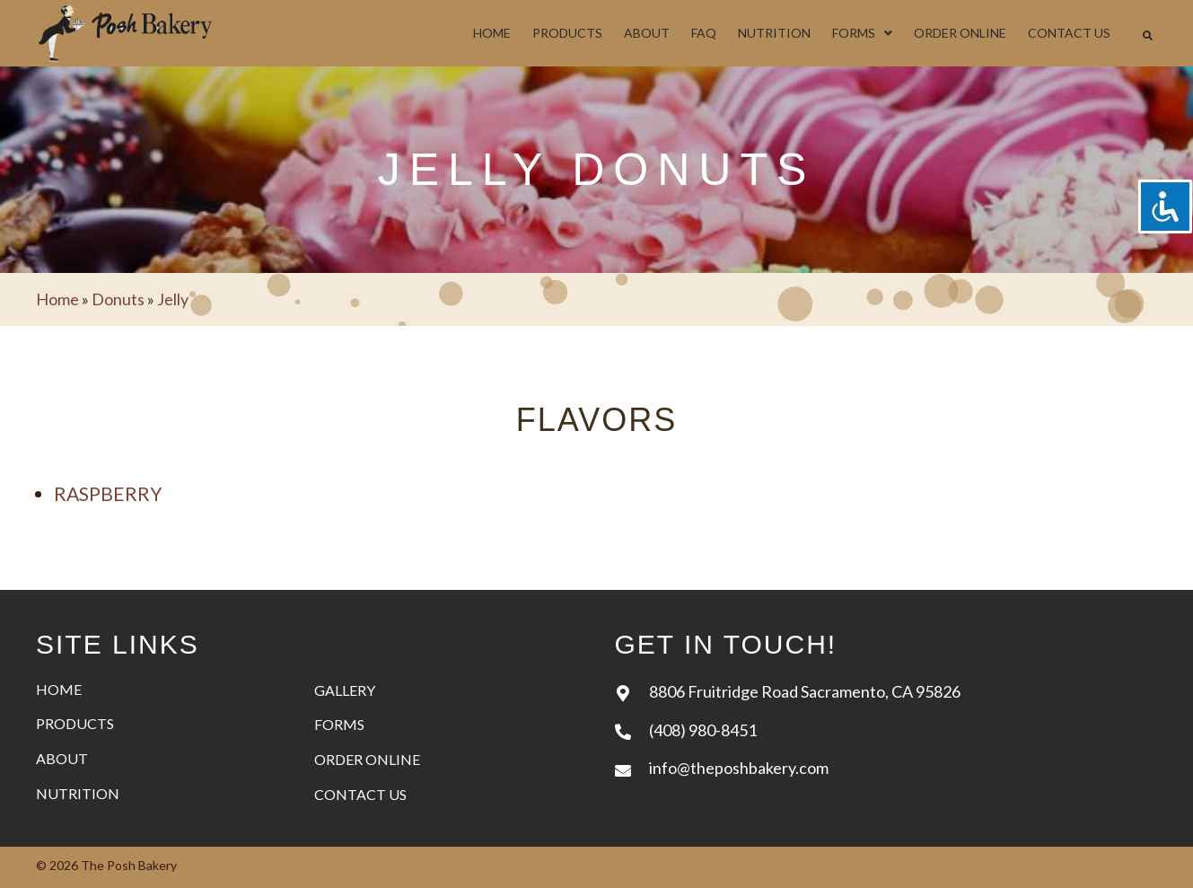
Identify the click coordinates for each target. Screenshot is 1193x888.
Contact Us (360, 794)
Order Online (367, 759)
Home (57, 299)
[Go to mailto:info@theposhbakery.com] (886, 767)
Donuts (118, 299)
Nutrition (77, 793)
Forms (339, 724)
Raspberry (108, 493)
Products (75, 723)
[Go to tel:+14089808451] (886, 729)
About (62, 758)
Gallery (344, 690)
